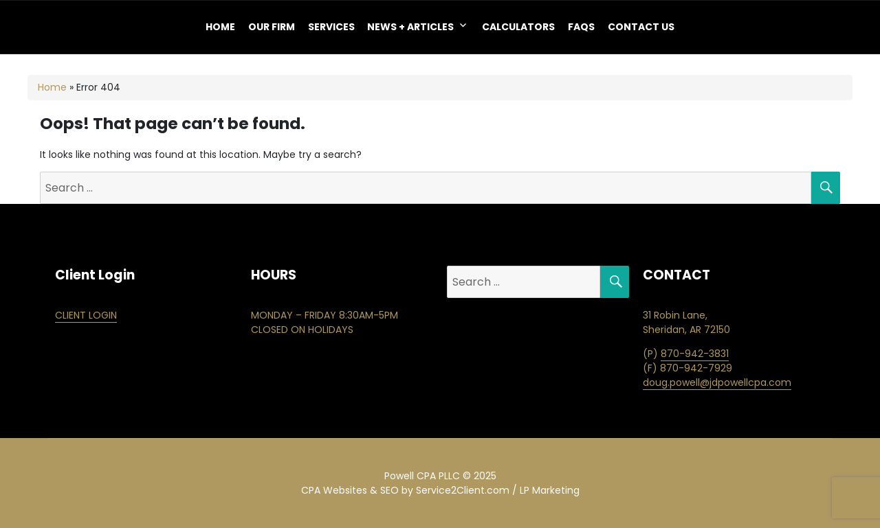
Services (331, 27)
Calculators (518, 27)
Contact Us (641, 27)
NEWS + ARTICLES (410, 27)
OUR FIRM (271, 27)
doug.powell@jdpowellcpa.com (717, 382)
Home (220, 27)
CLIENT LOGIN (86, 315)
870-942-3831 (695, 353)
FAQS (581, 27)
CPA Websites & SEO (350, 490)
